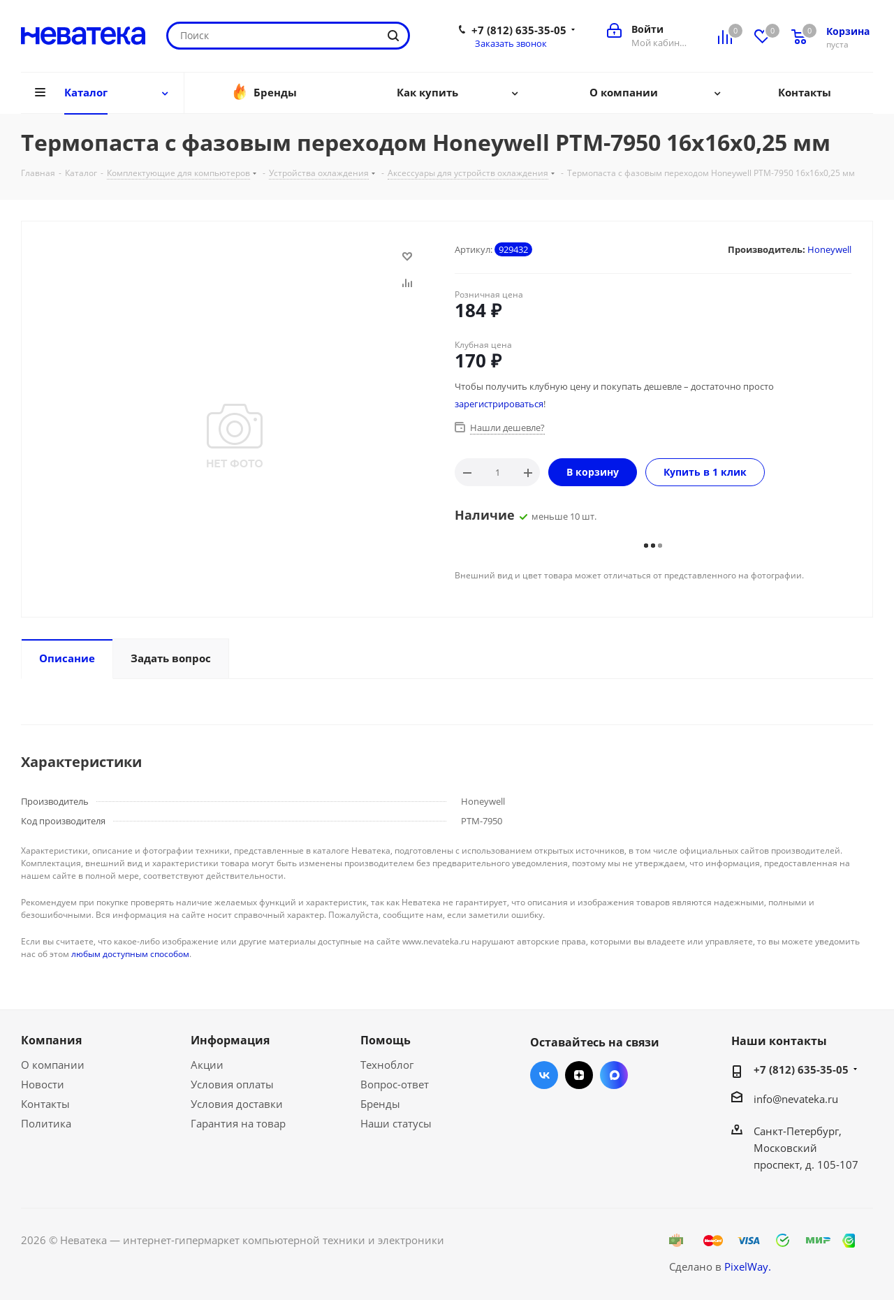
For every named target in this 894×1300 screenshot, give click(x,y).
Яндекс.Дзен (579, 1075)
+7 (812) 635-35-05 (518, 30)
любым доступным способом (130, 954)
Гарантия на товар (238, 1123)
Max (614, 1075)
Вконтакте (544, 1075)
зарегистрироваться (499, 403)
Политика (46, 1123)
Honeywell (829, 249)
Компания (51, 1040)
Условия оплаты (232, 1084)
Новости (42, 1084)
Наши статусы (396, 1123)
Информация (230, 1040)
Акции (207, 1065)
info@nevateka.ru (796, 1099)
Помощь (385, 1040)
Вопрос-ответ (394, 1084)
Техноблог (386, 1065)
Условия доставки (237, 1104)
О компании (53, 1065)
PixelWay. (747, 1266)
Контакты (45, 1104)
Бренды (380, 1104)
